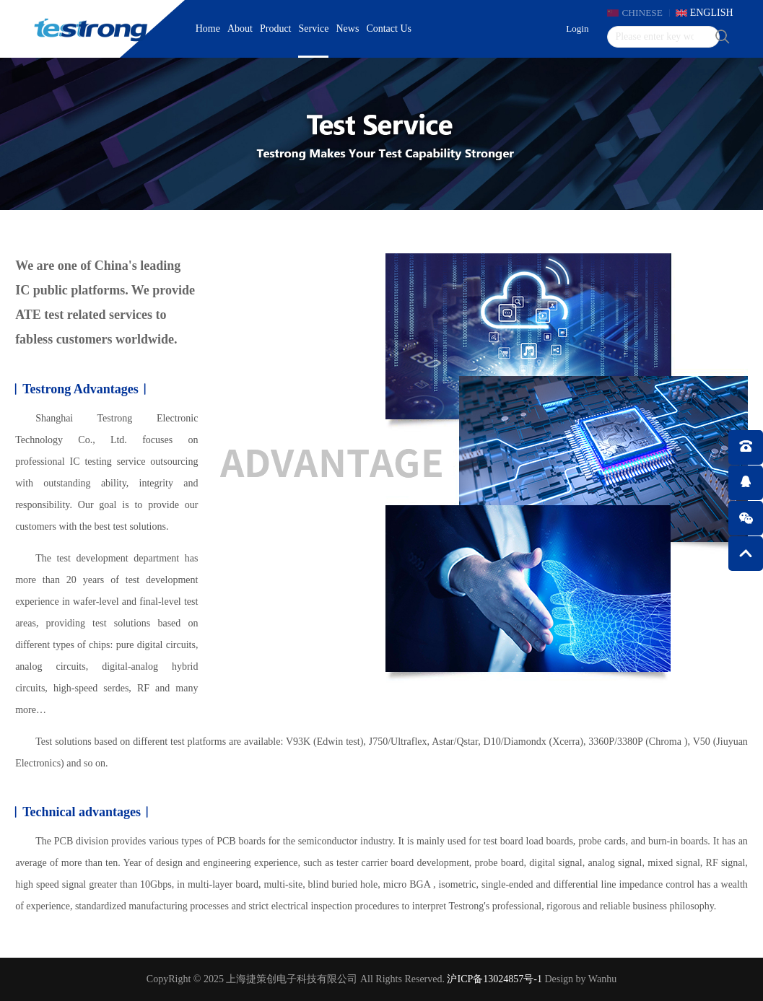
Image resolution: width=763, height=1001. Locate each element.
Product (276, 28)
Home (208, 28)
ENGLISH (711, 12)
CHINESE (637, 12)
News (347, 28)
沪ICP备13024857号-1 (494, 979)
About (240, 28)
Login (571, 28)
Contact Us (388, 28)
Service (314, 28)
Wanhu (602, 979)
